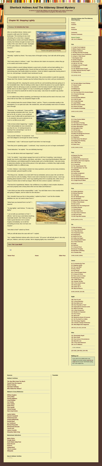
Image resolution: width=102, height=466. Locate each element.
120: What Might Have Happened (80, 324)
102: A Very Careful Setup (78, 283)
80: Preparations (75, 234)
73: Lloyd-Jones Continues (78, 212)
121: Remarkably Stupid (77, 335)
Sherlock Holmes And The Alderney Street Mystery (42, 7)
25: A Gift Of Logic (76, 99)
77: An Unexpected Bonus (78, 229)
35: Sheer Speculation (77, 126)
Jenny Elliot (10, 396)
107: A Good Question (77, 301)
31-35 (73, 147)
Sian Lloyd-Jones (12, 411)
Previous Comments (76, 34)
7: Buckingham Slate (77, 58)
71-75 (81, 219)
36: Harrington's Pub (76, 128)
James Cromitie (12, 430)
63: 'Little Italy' (75, 195)
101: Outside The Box (77, 281)
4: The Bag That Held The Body (79, 52)
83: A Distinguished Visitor (78, 240)
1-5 (72, 75)
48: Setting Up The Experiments (79, 159)
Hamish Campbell (12, 416)
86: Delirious (74, 245)
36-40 (77, 147)
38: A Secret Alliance (76, 132)
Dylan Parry (10, 405)
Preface (73, 22)
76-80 (73, 255)
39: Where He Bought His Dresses (80, 133)
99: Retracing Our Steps (77, 277)
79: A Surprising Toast (77, 232)
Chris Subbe (11, 404)
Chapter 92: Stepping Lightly (22, 20)
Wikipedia (10, 451)
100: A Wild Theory (76, 279)
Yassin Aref (10, 428)
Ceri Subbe (10, 402)
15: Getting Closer (76, 72)
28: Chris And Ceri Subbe (78, 104)
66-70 (77, 219)
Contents (73, 24)
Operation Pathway (13, 386)
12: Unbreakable (75, 66)
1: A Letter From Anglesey (78, 47)
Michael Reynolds (12, 425)
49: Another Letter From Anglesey (80, 160)
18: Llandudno (75, 87)
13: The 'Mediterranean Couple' (79, 68)
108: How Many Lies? (77, 303)
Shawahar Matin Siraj (13, 432)
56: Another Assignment (77, 173)
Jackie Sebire (11, 414)
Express (9, 445)
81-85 (77, 255)
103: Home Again (76, 285)
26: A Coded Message (77, 101)
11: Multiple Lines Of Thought (79, 65)
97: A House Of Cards (77, 274)
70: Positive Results (76, 207)
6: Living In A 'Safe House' (78, 56)
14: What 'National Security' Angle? (80, 70)
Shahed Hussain (12, 417)
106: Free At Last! (76, 299)
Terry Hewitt (10, 407)
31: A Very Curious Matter (78, 119)
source (56, 133)
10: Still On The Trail (76, 63)
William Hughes (12, 395)
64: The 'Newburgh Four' (78, 196)
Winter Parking (11, 385)
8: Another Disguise (76, 59)
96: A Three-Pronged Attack (78, 272)
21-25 (77, 111)
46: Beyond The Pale (76, 155)
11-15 (79, 75)
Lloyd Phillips (11, 400)
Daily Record (11, 444)
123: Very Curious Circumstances (80, 339)
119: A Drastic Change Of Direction (80, 322)
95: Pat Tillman (75, 270)
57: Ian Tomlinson (76, 175)
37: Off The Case (75, 130)
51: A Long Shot (75, 164)
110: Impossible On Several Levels (80, 306)
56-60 (81, 183)
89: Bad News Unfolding (77, 250)
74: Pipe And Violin (76, 214)
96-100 (77, 291)
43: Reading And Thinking (78, 140)
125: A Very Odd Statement (78, 342)
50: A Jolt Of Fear (76, 162)
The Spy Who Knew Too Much (16, 381)
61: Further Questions (77, 191)
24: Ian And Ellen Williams (78, 97)
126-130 (79, 350)
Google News (11, 440)
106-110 (73, 327)
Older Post (62, 255)
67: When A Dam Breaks (77, 202)
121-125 (74, 350)
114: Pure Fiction (75, 313)
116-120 (84, 327)
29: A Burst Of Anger (76, 106)
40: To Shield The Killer (77, 135)
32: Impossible (75, 121)
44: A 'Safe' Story (76, 142)
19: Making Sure (75, 88)
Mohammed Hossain (13, 426)
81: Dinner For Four (76, 236)
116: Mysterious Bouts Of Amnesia (80, 317)
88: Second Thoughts (77, 249)
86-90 (81, 255)
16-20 (73, 111)
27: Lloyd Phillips (76, 103)
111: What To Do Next (77, 308)
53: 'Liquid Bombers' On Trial (79, 168)
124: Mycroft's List (76, 341)
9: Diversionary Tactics (77, 61)
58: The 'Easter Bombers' (78, 176)
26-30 (81, 111)
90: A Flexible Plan (76, 252)
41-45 (81, 147)
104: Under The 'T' (76, 286)
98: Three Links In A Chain (78, 276)
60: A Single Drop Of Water (78, 180)
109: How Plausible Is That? (78, 305)
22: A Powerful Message (77, 94)
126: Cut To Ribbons (76, 39)
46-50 (73, 183)
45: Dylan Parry (75, 144)
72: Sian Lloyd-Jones (77, 211)
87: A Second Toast (76, 247)
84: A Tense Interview (77, 241)
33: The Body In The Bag (78, 123)
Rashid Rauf (11, 421)
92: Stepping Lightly (76, 265)
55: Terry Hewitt (75, 171)
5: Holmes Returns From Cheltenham (81, 54)
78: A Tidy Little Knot (77, 231)
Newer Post (11, 255)
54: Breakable (75, 169)
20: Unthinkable (75, 90)
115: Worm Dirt (75, 315)
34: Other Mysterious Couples (79, 124)
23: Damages (74, 95)
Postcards (74, 29)
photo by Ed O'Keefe (54, 50)
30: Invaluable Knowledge (78, 108)
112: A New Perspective (77, 310)
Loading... (10, 458)
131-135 (85, 350)
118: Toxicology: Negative (78, 321)
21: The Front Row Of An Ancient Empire (82, 92)
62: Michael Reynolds (77, 193)
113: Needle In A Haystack (78, 312)
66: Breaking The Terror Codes (79, 200)
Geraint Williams (12, 398)
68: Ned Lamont (75, 204)
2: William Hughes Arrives (78, 49)
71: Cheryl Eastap (76, 209)
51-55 (77, 183)
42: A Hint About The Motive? (79, 139)
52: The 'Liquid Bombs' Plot (78, 166)
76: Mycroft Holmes (76, 227)
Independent (11, 447)
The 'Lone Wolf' (17, 244)
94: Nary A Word (75, 268)
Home (37, 255)
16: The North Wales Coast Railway (80, 83)
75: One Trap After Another (78, 216)
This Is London (11, 449)
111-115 (79, 327)
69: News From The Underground (80, 205)
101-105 (82, 291)
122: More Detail (75, 337)
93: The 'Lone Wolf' (76, 267)
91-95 (73, 291)
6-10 (75, 75)
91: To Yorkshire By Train (78, 263)
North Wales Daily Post (14, 442)
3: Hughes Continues (77, 51)
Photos (73, 27)
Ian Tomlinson (11, 423)
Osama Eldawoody (12, 419)
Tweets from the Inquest (14, 383)
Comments (74, 32)
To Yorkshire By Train (22, 27)
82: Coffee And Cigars (77, 238)
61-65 (73, 219)
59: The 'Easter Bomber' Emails (79, 178)
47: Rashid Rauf (75, 157)
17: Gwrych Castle (76, 85)
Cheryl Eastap (11, 409)
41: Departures (75, 137)
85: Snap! (73, 243)
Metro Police (11, 438)
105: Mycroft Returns (77, 288)
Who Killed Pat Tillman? (14, 388)
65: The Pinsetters (76, 198)
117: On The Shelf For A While (79, 319)
